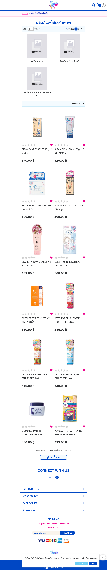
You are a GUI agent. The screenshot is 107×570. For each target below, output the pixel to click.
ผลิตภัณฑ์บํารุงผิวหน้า (70, 61)
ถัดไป (80, 29)
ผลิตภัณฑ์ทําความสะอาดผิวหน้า (37, 94)
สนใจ (51, 145)
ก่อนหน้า (70, 29)
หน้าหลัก (25, 13)
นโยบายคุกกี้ (81, 563)
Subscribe (67, 532)
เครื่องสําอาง (37, 61)
